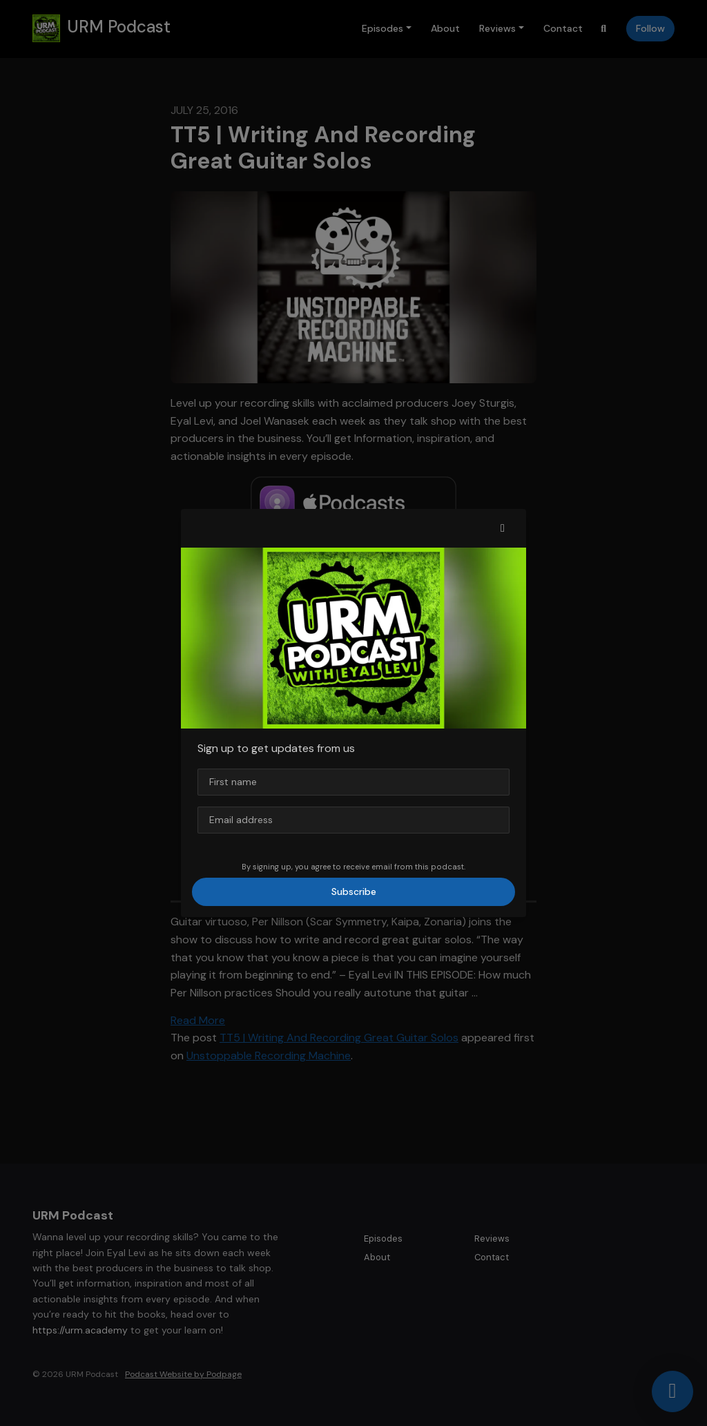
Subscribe (353, 891)
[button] (503, 528)
